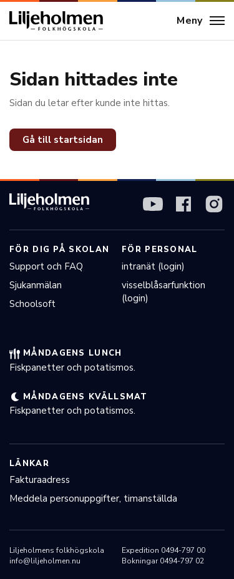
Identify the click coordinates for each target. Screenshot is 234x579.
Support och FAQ (46, 266)
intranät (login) (153, 266)
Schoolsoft (32, 304)
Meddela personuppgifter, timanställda (93, 498)
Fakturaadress (39, 480)
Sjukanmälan (35, 285)
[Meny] (201, 21)
